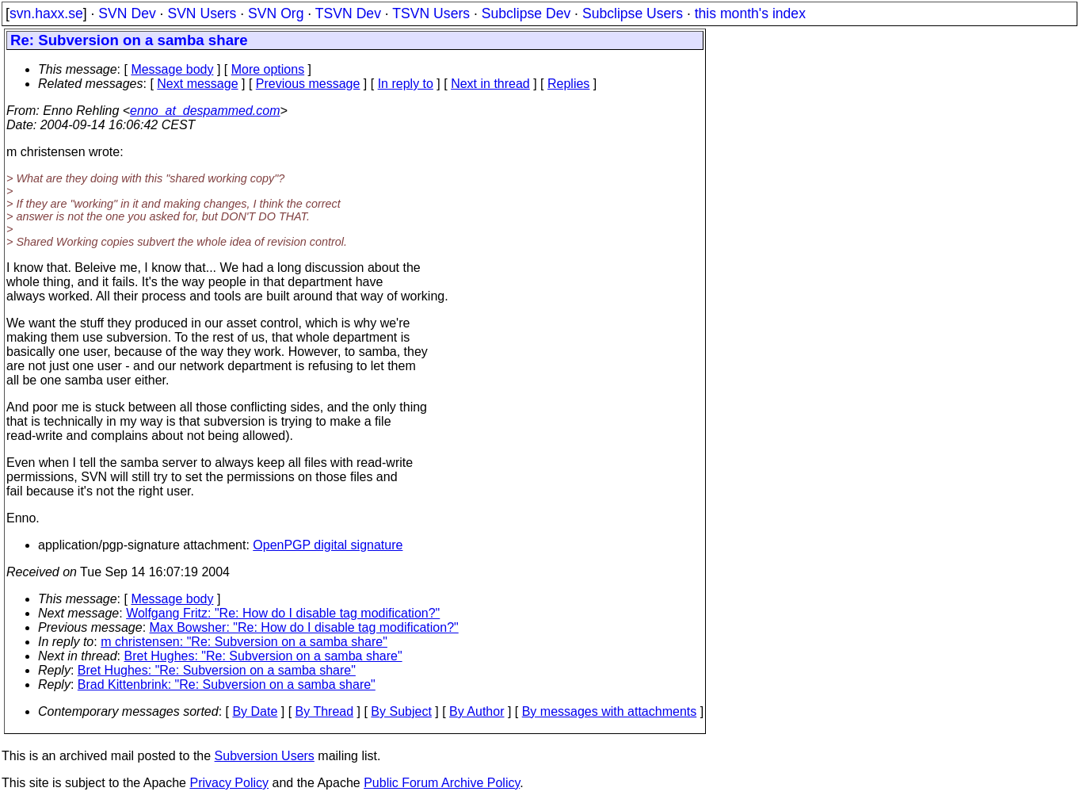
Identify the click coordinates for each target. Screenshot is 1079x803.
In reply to (405, 83)
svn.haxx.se (46, 13)
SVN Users (201, 13)
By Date (254, 711)
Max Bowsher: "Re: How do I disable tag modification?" (304, 627)
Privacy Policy (229, 783)
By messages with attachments (609, 711)
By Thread (324, 711)
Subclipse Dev (526, 13)
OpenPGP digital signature (327, 545)
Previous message (308, 83)
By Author (476, 711)
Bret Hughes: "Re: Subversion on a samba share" (263, 656)
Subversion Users (265, 756)
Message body (172, 69)
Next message (197, 83)
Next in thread (490, 83)
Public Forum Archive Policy (442, 783)
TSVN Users (431, 13)
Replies (568, 83)
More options (268, 69)
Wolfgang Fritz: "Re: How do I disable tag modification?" (283, 613)
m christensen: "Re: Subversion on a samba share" (244, 641)
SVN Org (275, 13)
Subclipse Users (632, 13)
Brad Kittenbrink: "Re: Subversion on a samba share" (227, 684)
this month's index (750, 13)
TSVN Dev (348, 13)
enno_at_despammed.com (205, 110)
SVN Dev (126, 13)
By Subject (401, 711)
